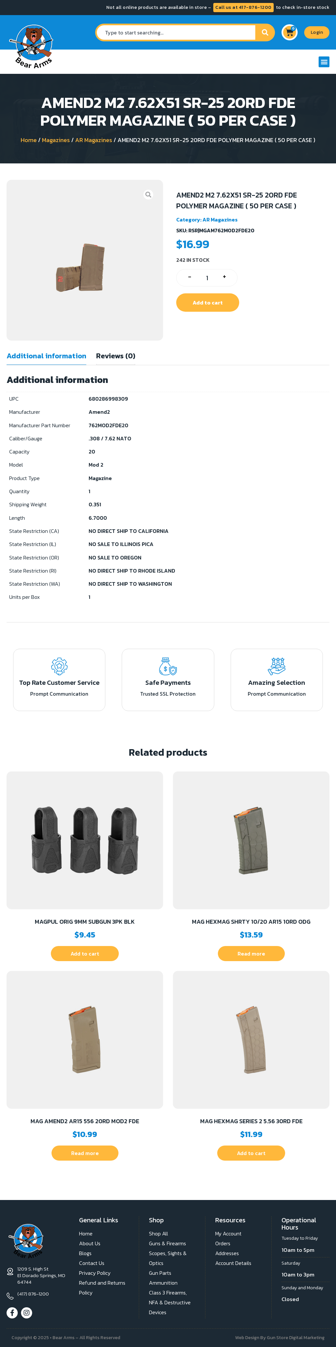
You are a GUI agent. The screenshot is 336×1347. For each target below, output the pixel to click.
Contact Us (91, 1263)
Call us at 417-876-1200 (243, 7)
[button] (324, 61)
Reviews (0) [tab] (115, 355)
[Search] (265, 32)
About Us (89, 1243)
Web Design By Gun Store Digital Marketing (280, 1337)
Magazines (56, 140)
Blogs (85, 1253)
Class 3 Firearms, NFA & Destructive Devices (170, 1302)
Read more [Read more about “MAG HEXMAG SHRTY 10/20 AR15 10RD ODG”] (251, 954)
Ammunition (163, 1283)
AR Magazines (93, 140)
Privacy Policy (95, 1273)
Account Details (233, 1263)
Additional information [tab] (46, 355)
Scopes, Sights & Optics (168, 1258)
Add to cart (208, 302)
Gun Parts (160, 1273)
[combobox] (175, 32)
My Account (228, 1233)
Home (29, 140)
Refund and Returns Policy (102, 1287)
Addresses (227, 1253)
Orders (222, 1243)
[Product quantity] (207, 277)
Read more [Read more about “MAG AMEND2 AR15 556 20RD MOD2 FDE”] (85, 1153)
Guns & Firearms (167, 1243)
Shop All (158, 1233)
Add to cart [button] (85, 954)
